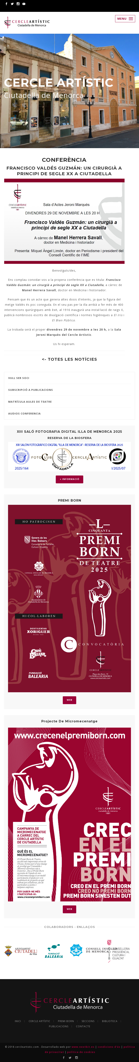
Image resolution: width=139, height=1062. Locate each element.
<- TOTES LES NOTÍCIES (69, 359)
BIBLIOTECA (110, 1021)
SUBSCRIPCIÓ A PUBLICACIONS (30, 390)
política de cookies (81, 1052)
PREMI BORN (66, 1021)
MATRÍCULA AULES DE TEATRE (30, 401)
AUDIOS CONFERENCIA (24, 413)
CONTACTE (83, 1026)
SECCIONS (88, 1021)
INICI (18, 1021)
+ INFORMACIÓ (69, 479)
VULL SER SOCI (18, 378)
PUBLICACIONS (58, 1026)
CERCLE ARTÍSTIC (39, 1021)
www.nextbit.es (83, 1047)
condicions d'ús (109, 1047)
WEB (69, 699)
